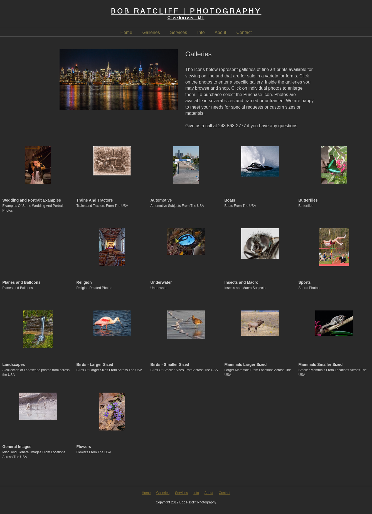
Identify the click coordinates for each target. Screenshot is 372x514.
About (220, 32)
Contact (244, 32)
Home (126, 32)
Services (178, 32)
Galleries (151, 32)
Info (201, 32)
